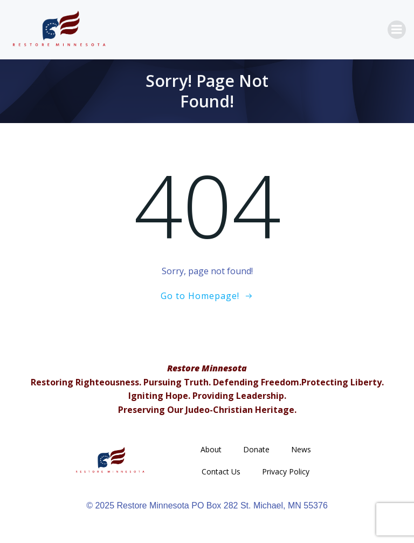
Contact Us (221, 471)
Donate (256, 449)
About (211, 449)
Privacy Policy (285, 471)
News (301, 449)
